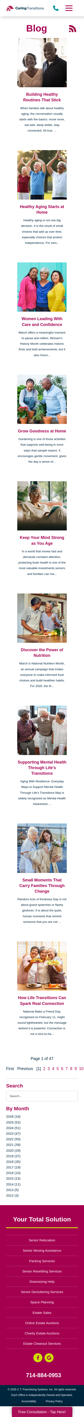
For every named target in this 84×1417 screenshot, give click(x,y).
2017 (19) (13, 1167)
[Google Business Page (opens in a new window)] (49, 1357)
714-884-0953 (43, 1375)
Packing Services (42, 1261)
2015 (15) (13, 1178)
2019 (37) (13, 1156)
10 (81, 1068)
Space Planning (42, 1302)
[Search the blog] (42, 1096)
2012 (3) (12, 1195)
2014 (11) (13, 1184)
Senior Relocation (42, 1240)
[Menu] (68, 8)
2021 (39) (13, 1145)
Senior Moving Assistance (42, 1250)
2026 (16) (13, 1116)
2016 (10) (13, 1173)
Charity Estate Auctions (42, 1333)
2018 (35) (13, 1162)
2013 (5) (12, 1190)
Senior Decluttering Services (42, 1292)
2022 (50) (13, 1139)
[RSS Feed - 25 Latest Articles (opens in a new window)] (72, 28)
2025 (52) (13, 1122)
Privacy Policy (54, 1401)
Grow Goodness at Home (42, 431)
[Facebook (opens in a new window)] (37, 1357)
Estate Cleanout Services (42, 1343)
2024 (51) (13, 1128)
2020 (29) (13, 1150)
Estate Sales (41, 1313)
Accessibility (29, 1401)
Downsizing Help (42, 1281)
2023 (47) (13, 1133)
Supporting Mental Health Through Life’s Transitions (42, 768)
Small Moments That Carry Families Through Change (42, 886)
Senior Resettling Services (42, 1271)
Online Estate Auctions (42, 1323)
